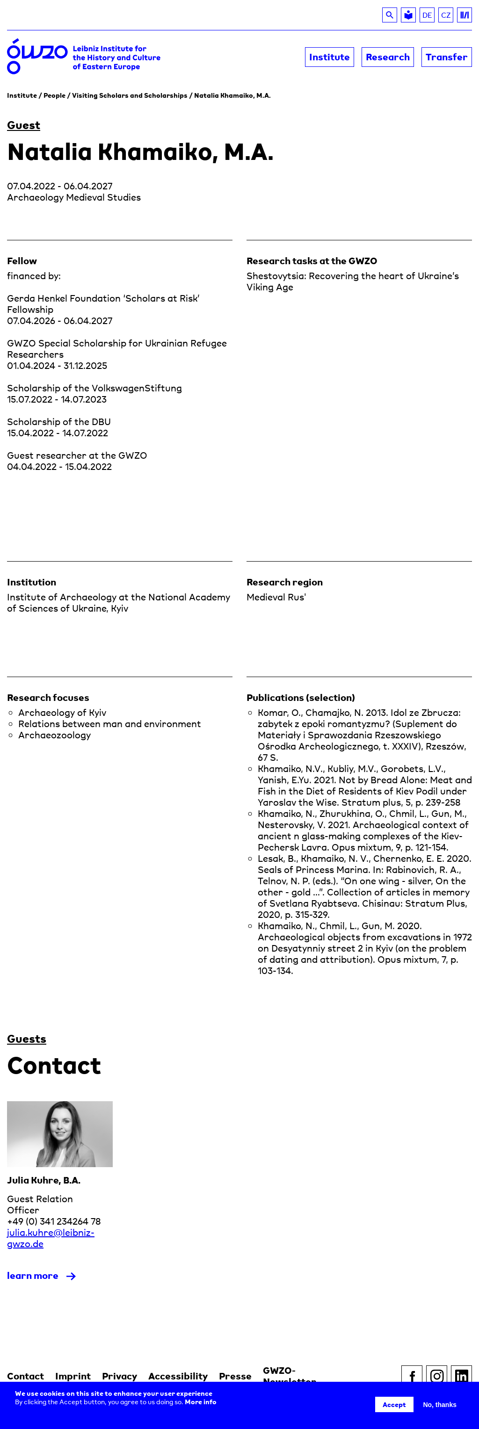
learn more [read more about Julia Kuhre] (32, 1275)
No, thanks (440, 1404)
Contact (25, 1376)
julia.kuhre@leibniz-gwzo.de (50, 1238)
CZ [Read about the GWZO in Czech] (447, 16)
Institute (22, 95)
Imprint (73, 1376)
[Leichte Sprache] (408, 14)
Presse (235, 1376)
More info (201, 1402)
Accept (394, 1404)
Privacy (119, 1376)
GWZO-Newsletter (289, 1375)
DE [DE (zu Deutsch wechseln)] (427, 15)
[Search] (389, 14)
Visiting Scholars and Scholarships (130, 95)
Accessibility (178, 1376)
